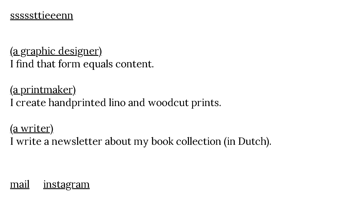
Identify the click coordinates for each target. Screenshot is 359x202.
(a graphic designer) (56, 51)
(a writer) (31, 128)
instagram (66, 184)
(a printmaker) (43, 89)
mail (19, 184)
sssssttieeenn (41, 15)
